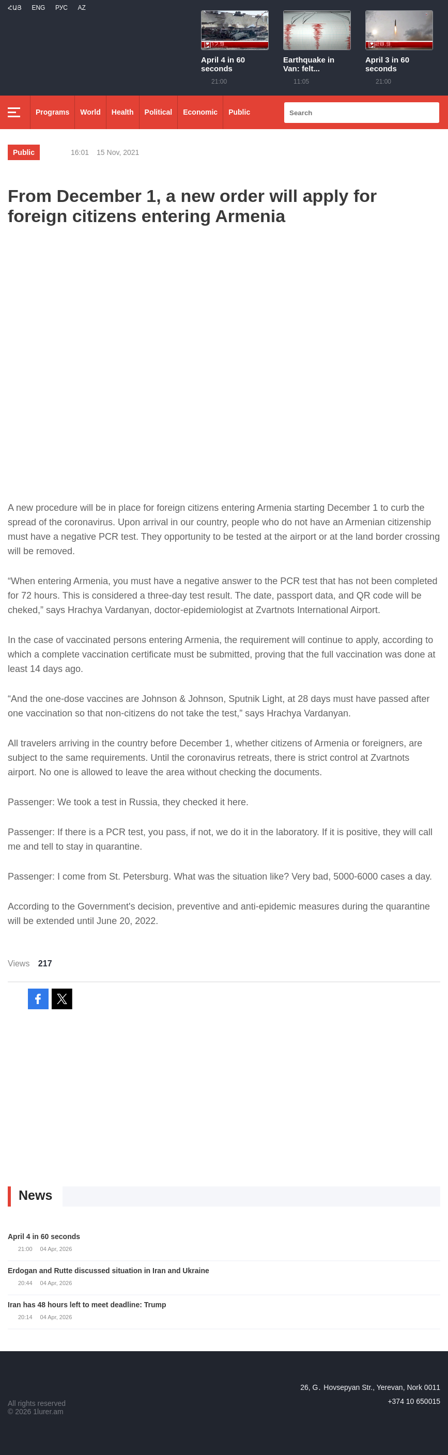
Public (239, 112)
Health (123, 112)
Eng (38, 7)
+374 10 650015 (414, 1401)
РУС (61, 7)
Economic (200, 112)
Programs (52, 112)
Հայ (15, 7)
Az (81, 7)
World (90, 112)
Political (159, 112)
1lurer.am (48, 1411)
